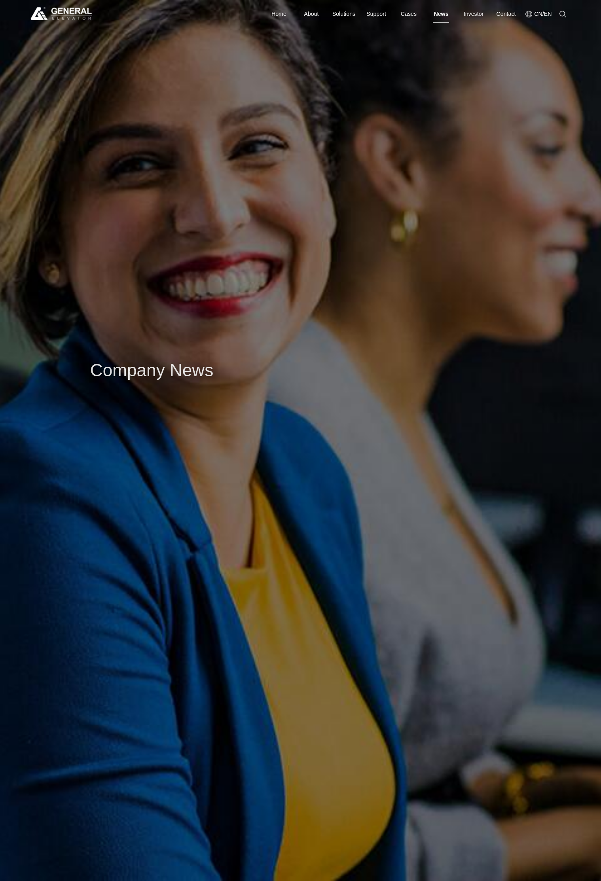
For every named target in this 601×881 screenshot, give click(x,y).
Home (278, 14)
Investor (474, 14)
